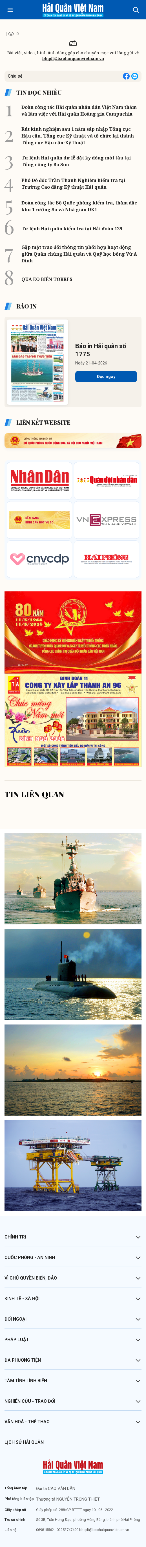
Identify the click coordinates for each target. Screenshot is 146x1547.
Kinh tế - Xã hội (22, 1298)
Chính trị (15, 1237)
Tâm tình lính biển (26, 1380)
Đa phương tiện (23, 1360)
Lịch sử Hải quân (24, 1442)
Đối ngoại (15, 1319)
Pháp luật (17, 1339)
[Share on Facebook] (126, 76)
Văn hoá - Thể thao (27, 1421)
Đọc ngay (106, 376)
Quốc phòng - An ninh (30, 1257)
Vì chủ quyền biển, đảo (31, 1278)
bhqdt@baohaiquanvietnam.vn (73, 58)
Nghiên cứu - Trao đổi (30, 1401)
